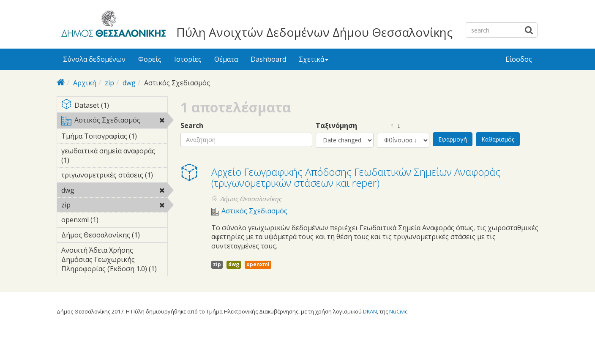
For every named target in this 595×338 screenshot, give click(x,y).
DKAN (370, 311)
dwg (129, 82)
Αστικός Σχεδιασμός (114, 121)
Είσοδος (518, 59)
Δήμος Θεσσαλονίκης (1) (114, 236)
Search (191, 125)
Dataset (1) (114, 105)
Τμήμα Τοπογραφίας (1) (114, 137)
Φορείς (149, 59)
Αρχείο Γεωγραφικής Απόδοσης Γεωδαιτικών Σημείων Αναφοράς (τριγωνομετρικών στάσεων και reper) (355, 177)
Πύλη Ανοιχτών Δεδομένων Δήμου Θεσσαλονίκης (314, 32)
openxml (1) (111, 219)
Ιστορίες (188, 59)
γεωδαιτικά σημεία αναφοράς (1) (114, 156)
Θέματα (226, 59)
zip (109, 82)
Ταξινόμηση (336, 125)
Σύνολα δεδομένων (94, 59)
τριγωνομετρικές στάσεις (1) (114, 176)
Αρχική (84, 82)
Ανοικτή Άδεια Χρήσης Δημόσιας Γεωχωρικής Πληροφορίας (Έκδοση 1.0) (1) (114, 260)
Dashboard (268, 59)
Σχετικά (313, 59)
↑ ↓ (389, 125)
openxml (258, 264)
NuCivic (398, 311)
